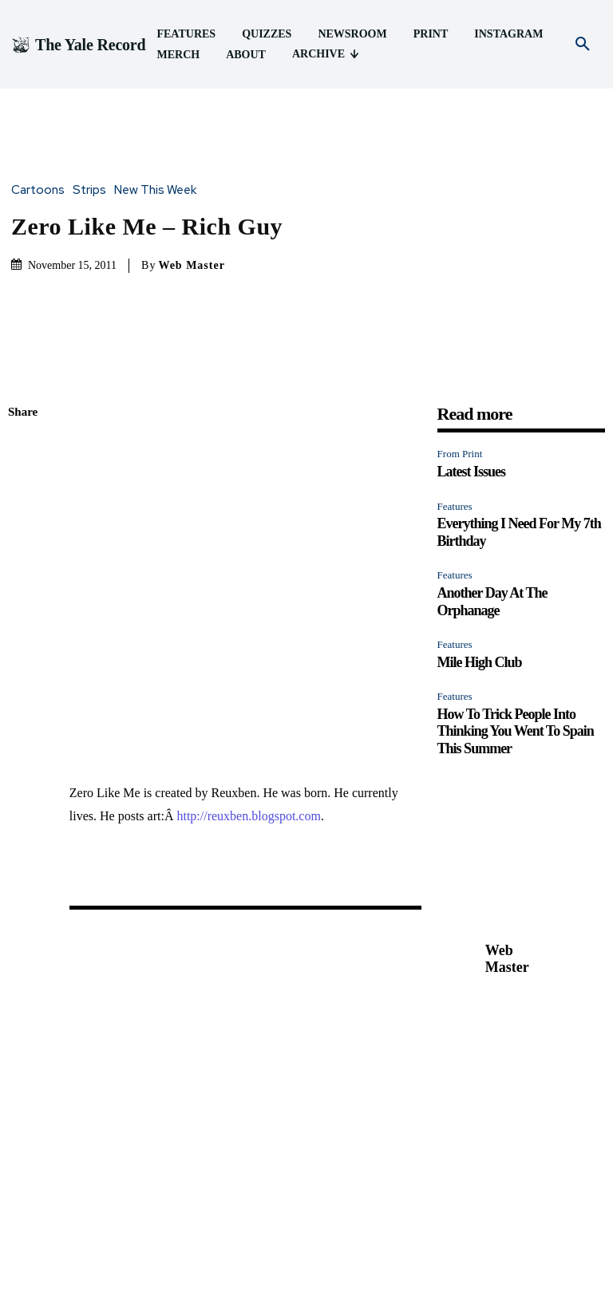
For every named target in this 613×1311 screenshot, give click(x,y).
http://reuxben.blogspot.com (248, 381)
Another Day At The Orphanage (492, 411)
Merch (458, 1268)
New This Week (159, 95)
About (501, 1268)
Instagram (406, 1268)
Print (357, 1268)
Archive (547, 1268)
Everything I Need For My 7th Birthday (222, 1199)
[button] (583, 45)
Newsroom (307, 1268)
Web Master (191, 170)
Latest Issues (471, 281)
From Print (460, 264)
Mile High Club (479, 472)
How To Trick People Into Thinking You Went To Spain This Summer (515, 540)
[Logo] (78, 44)
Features (455, 316)
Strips (93, 95)
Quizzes (249, 1268)
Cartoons (42, 95)
